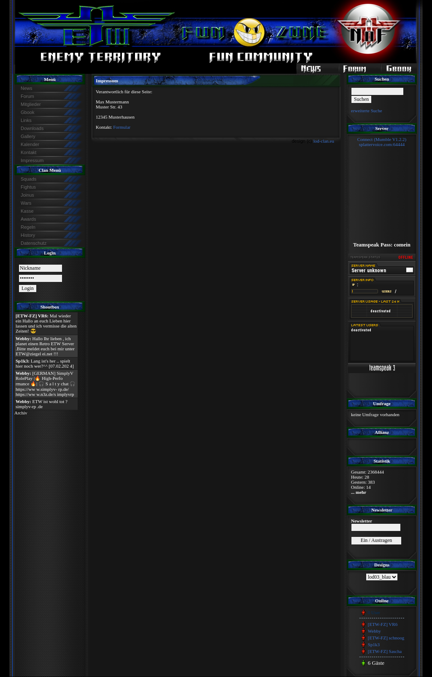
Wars (26, 203)
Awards (28, 219)
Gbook (27, 112)
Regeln (28, 227)
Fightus (28, 187)
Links (26, 120)
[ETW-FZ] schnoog (386, 637)
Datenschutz (33, 243)
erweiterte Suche (366, 110)
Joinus (27, 195)
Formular (121, 127)
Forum (27, 96)
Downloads (32, 128)
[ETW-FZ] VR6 (382, 624)
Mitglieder (31, 104)
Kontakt (28, 152)
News (26, 88)
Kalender (30, 144)
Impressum (32, 160)
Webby (374, 631)
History (28, 235)
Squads (28, 178)
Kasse (27, 211)
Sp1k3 (374, 644)
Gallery (28, 136)
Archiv (20, 412)
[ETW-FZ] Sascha (385, 651)
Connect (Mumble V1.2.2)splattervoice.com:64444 (382, 142)
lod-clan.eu (323, 141)
